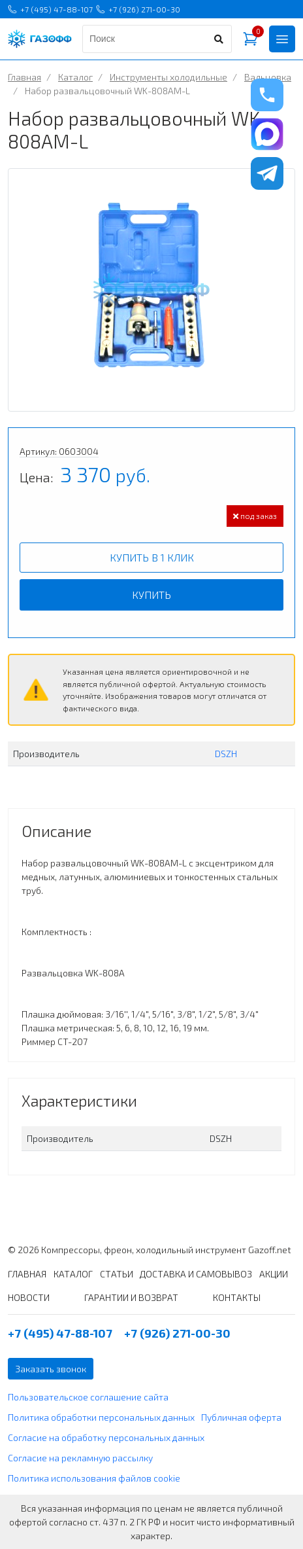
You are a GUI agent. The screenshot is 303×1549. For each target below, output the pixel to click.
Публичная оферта (241, 1417)
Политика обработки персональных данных (101, 1417)
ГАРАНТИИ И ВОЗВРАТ (131, 1297)
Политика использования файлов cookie (94, 1478)
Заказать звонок (50, 1368)
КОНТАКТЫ (237, 1297)
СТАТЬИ (116, 1273)
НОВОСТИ (29, 1297)
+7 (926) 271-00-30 (138, 9)
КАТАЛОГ (73, 1273)
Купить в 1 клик (152, 557)
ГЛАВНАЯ (27, 1273)
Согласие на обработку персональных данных (106, 1437)
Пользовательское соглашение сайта (88, 1396)
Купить (151, 594)
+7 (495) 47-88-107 (50, 9)
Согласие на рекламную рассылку (80, 1457)
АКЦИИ (273, 1273)
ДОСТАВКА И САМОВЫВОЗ (196, 1273)
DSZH (226, 753)
